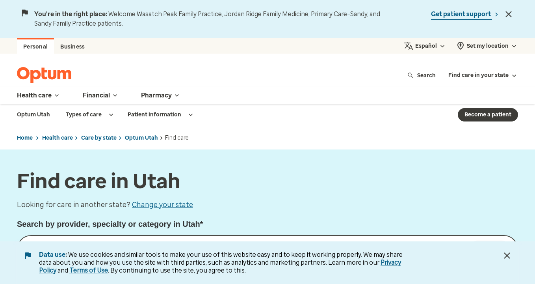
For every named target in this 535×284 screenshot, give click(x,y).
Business (72, 46)
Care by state (99, 138)
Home (25, 138)
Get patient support (461, 14)
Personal (35, 46)
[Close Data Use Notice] (507, 255)
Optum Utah (141, 138)
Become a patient (487, 114)
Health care (57, 138)
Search (421, 75)
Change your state (162, 204)
